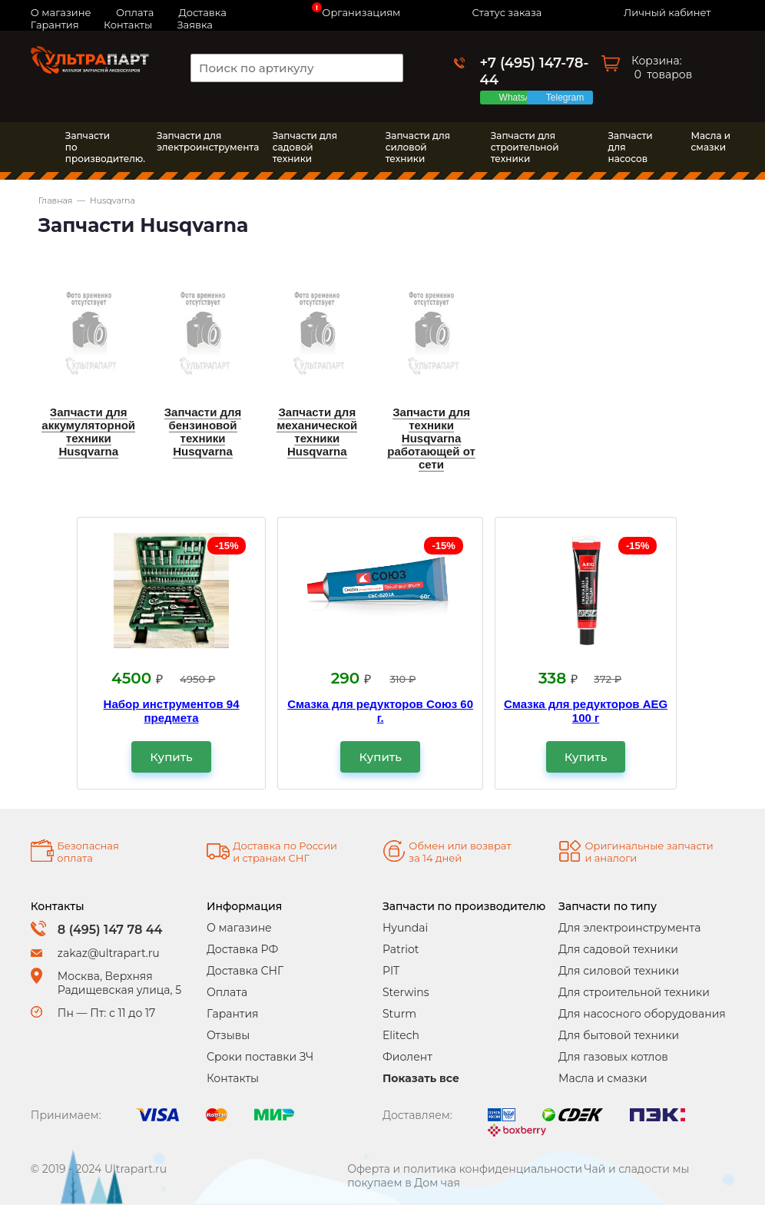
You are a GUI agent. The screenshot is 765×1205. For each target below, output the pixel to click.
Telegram (567, 97)
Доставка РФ (242, 949)
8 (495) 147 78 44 (110, 929)
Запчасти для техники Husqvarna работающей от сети (431, 438)
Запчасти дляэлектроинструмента (199, 141)
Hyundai (405, 928)
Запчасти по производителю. (93, 147)
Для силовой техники (618, 971)
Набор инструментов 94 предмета (172, 710)
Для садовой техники (618, 949)
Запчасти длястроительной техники (525, 147)
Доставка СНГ (245, 971)
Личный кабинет (667, 12)
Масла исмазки (710, 141)
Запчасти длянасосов (630, 147)
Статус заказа (507, 12)
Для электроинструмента (629, 928)
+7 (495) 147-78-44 (534, 71)
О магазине (239, 928)
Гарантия (55, 24)
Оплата (227, 992)
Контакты (128, 24)
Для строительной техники (634, 992)
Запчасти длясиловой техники (418, 147)
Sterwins (405, 992)
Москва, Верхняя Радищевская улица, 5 (119, 983)
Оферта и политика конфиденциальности (464, 1169)
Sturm (399, 1014)
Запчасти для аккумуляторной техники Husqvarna (88, 432)
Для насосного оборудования (642, 1014)
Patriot (400, 949)
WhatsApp (523, 97)
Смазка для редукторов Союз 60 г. (380, 710)
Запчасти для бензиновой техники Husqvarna (203, 432)
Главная (55, 200)
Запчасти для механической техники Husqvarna (317, 432)
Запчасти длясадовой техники (305, 147)
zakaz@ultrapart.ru (109, 953)
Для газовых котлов (613, 1057)
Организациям (361, 12)
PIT (390, 971)
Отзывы (228, 1035)
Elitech (400, 1035)
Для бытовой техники (618, 1035)
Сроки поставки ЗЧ (260, 1057)
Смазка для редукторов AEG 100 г (585, 710)
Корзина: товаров (661, 67)
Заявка (194, 24)
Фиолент (407, 1057)
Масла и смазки (602, 1078)
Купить (171, 757)
